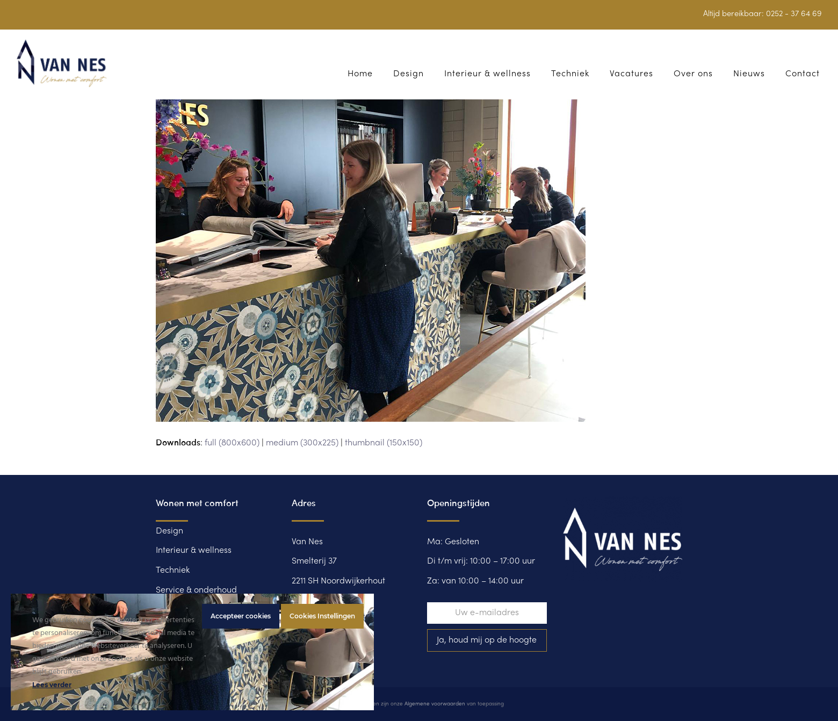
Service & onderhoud (196, 590)
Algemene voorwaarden (434, 704)
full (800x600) (232, 443)
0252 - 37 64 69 (794, 14)
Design (169, 531)
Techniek (173, 570)
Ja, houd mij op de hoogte (487, 640)
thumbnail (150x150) (383, 443)
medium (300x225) (302, 443)
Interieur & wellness (194, 550)
